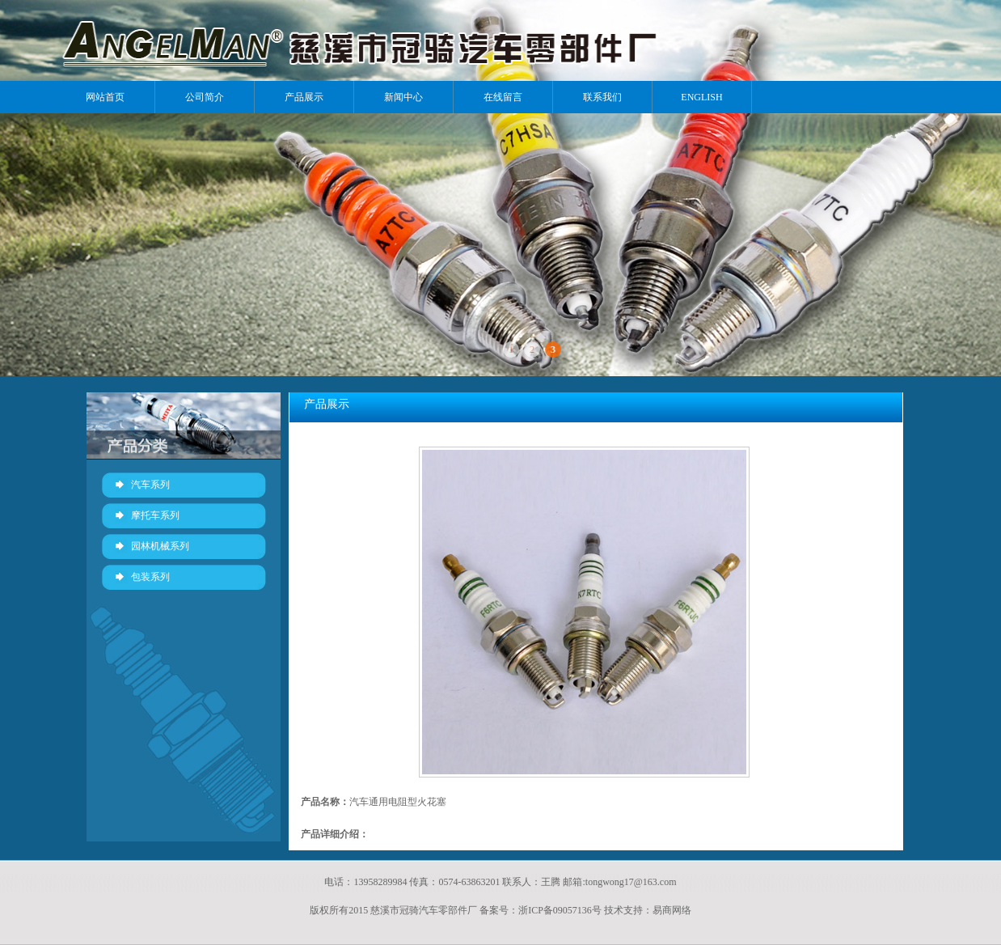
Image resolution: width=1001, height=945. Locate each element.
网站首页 (105, 97)
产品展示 (304, 97)
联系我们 (602, 97)
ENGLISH (701, 97)
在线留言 (503, 97)
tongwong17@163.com (631, 882)
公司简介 (204, 97)
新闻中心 (403, 97)
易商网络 (672, 910)
